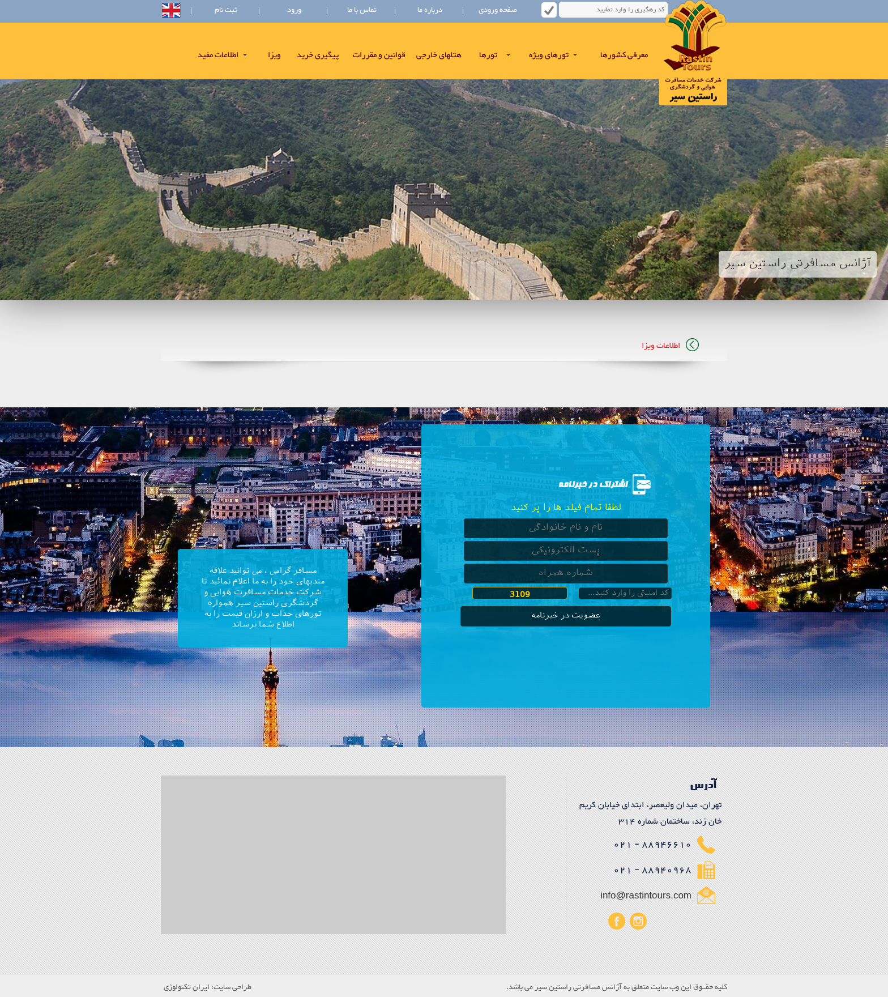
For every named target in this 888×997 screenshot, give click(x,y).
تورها (488, 55)
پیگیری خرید (318, 55)
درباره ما (429, 10)
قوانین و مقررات (379, 55)
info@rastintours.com (645, 896)
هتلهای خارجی (439, 55)
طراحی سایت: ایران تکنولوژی (207, 987)
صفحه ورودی (498, 10)
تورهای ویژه (549, 55)
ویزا (274, 55)
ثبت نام (226, 10)
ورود (294, 10)
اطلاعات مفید (218, 55)
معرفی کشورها (624, 55)
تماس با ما (362, 10)
